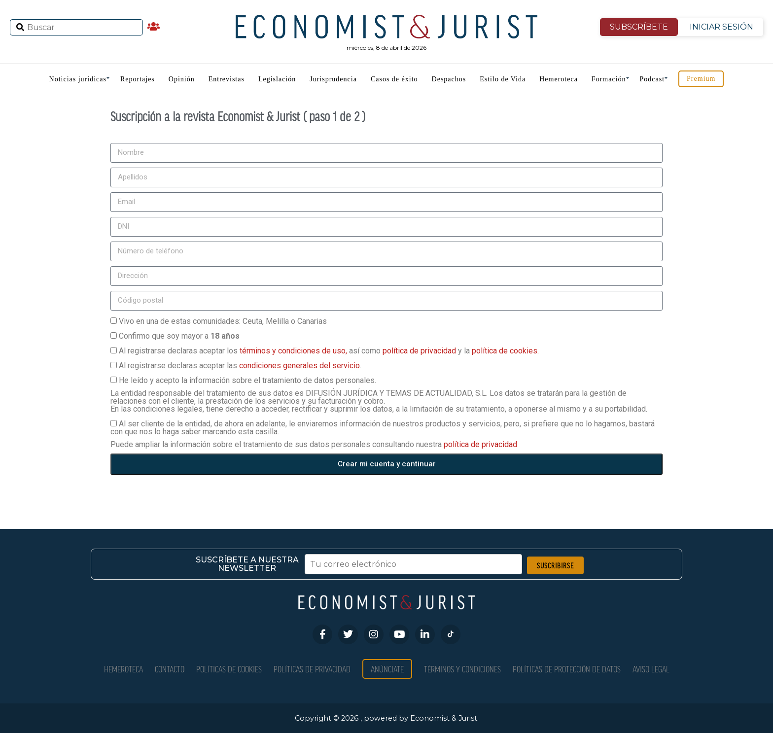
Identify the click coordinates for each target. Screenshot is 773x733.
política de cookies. (505, 350)
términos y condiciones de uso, (294, 350)
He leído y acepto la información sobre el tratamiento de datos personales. (247, 380)
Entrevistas (227, 79)
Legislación (277, 79)
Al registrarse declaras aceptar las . (240, 365)
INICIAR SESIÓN (721, 27)
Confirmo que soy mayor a (179, 336)
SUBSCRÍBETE (639, 27)
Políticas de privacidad (312, 668)
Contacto (169, 668)
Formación (609, 79)
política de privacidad (420, 350)
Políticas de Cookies (229, 668)
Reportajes (137, 79)
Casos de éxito (394, 79)
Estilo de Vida (503, 79)
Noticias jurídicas (77, 79)
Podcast (652, 79)
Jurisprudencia (333, 79)
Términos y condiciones (462, 668)
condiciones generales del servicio (299, 365)
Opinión (182, 79)
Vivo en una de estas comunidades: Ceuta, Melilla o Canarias (223, 321)
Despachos (449, 79)
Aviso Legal (650, 668)
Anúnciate (387, 668)
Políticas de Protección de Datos (567, 668)
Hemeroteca (558, 79)
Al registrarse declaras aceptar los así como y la (329, 350)
